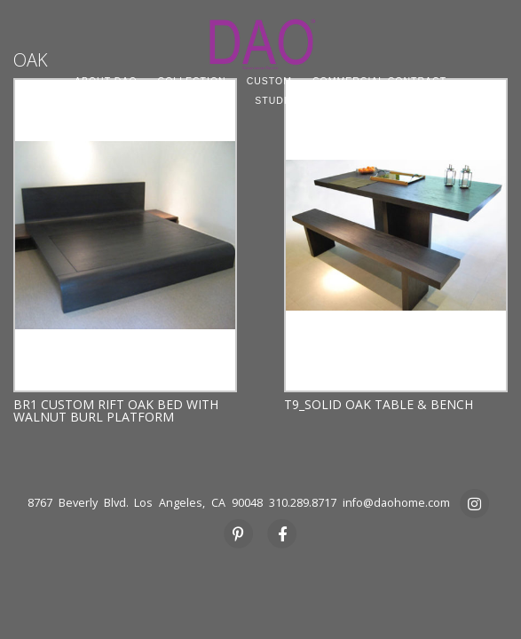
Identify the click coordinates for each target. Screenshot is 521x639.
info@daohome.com (396, 502)
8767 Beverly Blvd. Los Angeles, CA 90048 (145, 502)
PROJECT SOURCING (179, 100)
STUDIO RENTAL (297, 100)
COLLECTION (192, 80)
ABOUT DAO (106, 80)
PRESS (378, 100)
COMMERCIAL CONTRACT (379, 80)
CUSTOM (269, 80)
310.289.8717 (302, 502)
